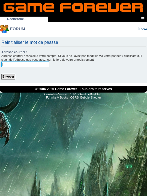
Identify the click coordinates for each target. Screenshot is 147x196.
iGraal (82, 94)
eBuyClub (94, 94)
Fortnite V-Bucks (57, 97)
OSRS (74, 97)
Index (143, 28)
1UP (73, 94)
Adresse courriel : (14, 52)
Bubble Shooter (90, 97)
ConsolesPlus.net (56, 94)
